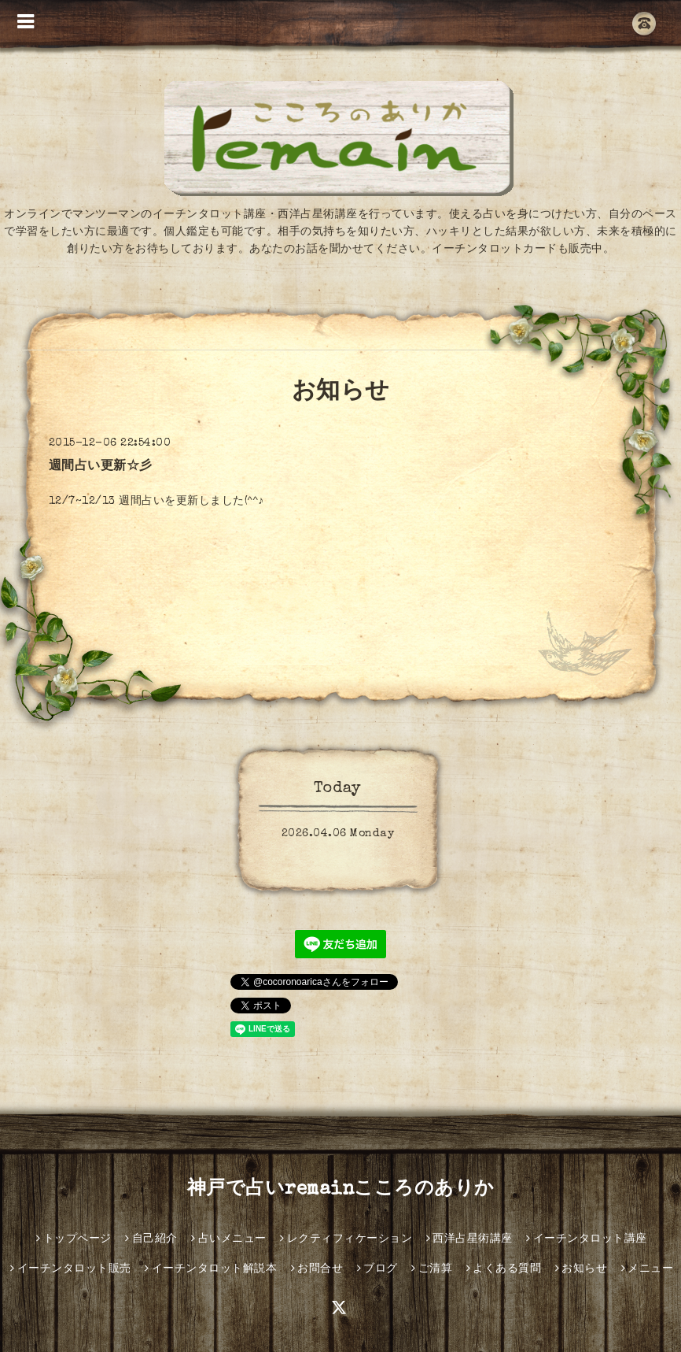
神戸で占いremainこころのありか (341, 1189)
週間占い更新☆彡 (101, 467)
